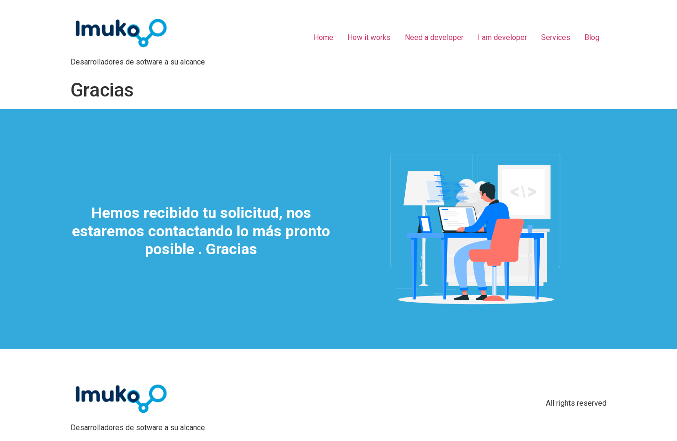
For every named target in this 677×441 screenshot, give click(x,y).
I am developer (502, 37)
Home (323, 37)
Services (555, 37)
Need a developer (434, 37)
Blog (591, 37)
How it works (369, 37)
